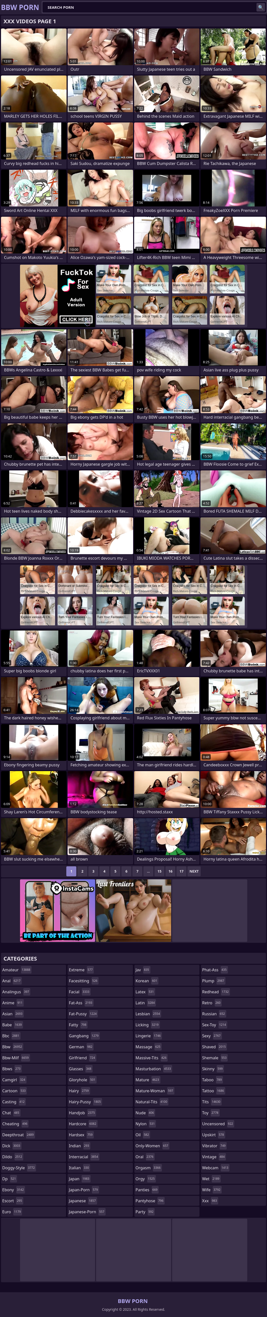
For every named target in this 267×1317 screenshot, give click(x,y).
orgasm (149, 1168)
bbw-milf (16, 1058)
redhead (216, 992)
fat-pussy (83, 1014)
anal (12, 981)
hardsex (81, 1135)
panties (147, 1190)
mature (148, 1080)
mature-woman (155, 1091)
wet (211, 1179)
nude (145, 1113)
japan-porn (84, 1190)
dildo (12, 1157)
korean (147, 981)
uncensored (218, 1124)
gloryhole (83, 1080)
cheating (15, 1124)
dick (12, 1146)
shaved (214, 1047)
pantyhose (150, 1201)
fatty (78, 1025)
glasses (81, 1069)
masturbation (154, 1069)
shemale (215, 1058)
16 (170, 871)
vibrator (214, 1146)
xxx (210, 1201)
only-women (153, 1146)
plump (213, 981)
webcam (216, 1168)
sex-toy (214, 1025)
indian (79, 1146)
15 (159, 871)
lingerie (149, 1036)
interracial (84, 1157)
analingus (16, 992)
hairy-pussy (85, 1102)
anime (13, 1003)
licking (148, 1025)
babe (12, 1025)
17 (181, 871)
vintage (214, 1157)
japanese (83, 1201)
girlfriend (82, 1058)
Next (194, 871)
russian (214, 1014)
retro (212, 1003)
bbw (12, 1047)
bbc (11, 1036)
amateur (17, 970)
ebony (13, 1190)
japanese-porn (87, 1212)
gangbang (84, 1036)
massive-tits (152, 1058)
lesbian (148, 1014)
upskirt (213, 1135)
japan (80, 1179)
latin (146, 1003)
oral (145, 1157)
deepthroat (18, 1135)
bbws (12, 1069)
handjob (82, 1113)
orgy (146, 1179)
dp (9, 1179)
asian (13, 1014)
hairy (79, 1091)
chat (11, 1113)
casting (14, 1102)
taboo (212, 1080)
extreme (81, 970)
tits (212, 1102)
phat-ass (215, 970)
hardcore (83, 1124)
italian (79, 1168)
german (81, 1047)
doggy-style (19, 1168)
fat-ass (81, 1003)
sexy (212, 1036)
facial (80, 992)
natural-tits (152, 1102)
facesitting (84, 981)
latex (145, 992)
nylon (146, 1124)
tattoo (213, 1091)
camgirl (14, 1080)
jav (143, 970)
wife (212, 1190)
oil (143, 1135)
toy (211, 1113)
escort (12, 1201)
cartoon (14, 1091)
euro (12, 1212)
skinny (213, 1069)
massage (149, 1047)
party (145, 1212)
